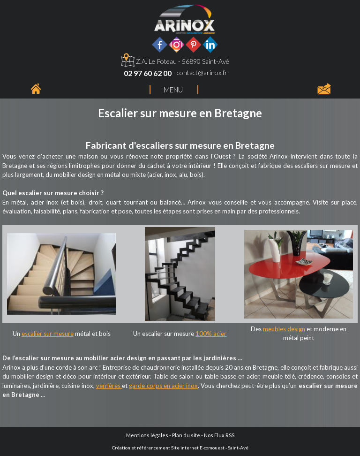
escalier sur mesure (48, 333)
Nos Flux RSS (219, 435)
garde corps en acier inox (163, 385)
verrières (109, 385)
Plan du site (186, 435)
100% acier (210, 333)
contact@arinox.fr (202, 72)
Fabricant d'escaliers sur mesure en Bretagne (180, 145)
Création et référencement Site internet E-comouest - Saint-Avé (180, 447)
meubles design (284, 329)
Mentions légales (147, 435)
